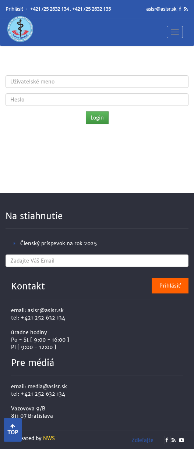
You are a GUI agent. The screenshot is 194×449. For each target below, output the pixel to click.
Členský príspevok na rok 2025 (58, 243)
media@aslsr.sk (47, 386)
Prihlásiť (15, 9)
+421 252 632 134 (43, 317)
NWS (49, 438)
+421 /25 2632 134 (50, 9)
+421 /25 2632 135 (91, 9)
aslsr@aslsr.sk (161, 9)
